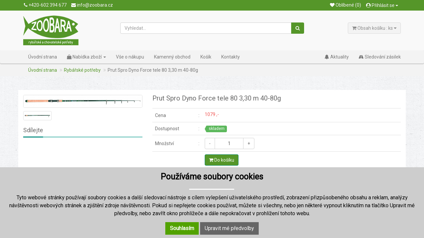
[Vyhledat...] (206, 28)
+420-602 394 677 (45, 5)
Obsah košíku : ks (374, 28)
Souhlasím (182, 228)
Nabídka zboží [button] (86, 57)
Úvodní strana (42, 57)
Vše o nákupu (130, 57)
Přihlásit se (382, 5)
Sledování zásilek (380, 57)
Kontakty (230, 57)
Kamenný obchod (172, 57)
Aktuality (337, 57)
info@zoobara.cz (92, 5)
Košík (205, 57)
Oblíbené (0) (345, 5)
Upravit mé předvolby (229, 228)
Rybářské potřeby (82, 70)
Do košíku (221, 160)
